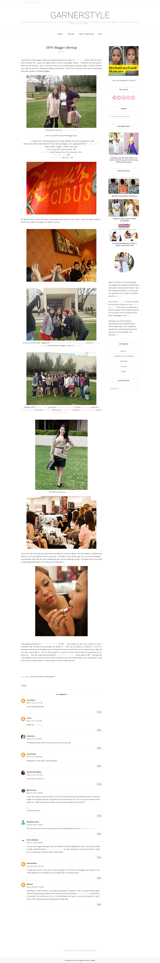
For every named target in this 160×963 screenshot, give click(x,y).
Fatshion (123, 361)
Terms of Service (77, 951)
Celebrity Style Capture (124, 356)
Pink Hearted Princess (70, 130)
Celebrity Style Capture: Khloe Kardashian (124, 220)
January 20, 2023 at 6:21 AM (35, 866)
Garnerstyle (80, 15)
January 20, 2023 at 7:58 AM (35, 887)
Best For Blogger (90, 960)
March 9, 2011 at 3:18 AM (34, 739)
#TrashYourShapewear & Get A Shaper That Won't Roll (124, 244)
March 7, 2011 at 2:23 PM (34, 721)
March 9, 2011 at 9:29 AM (34, 757)
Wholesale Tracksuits (87, 828)
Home (66, 951)
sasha (29, 718)
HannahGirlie (32, 863)
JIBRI (30, 141)
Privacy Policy (90, 951)
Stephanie (31, 736)
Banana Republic (56, 158)
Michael (30, 884)
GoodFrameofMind (34, 772)
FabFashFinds (85, 407)
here (128, 315)
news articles (38, 725)
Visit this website (84, 893)
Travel (123, 371)
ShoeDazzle (45, 152)
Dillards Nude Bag (59, 155)
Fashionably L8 (67, 410)
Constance (31, 700)
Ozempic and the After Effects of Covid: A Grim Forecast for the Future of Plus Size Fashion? (123, 160)
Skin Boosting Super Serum (66, 655)
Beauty (124, 351)
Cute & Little (79, 60)
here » (118, 335)
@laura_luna (31, 790)
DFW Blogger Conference (42, 677)
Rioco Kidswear (33, 840)
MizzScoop (47, 410)
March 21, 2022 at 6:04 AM (35, 843)
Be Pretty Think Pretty (87, 410)
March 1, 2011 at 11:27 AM (35, 703)
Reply (99, 712)
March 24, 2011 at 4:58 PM (35, 793)
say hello (122, 302)
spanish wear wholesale (54, 849)
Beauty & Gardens (41, 407)
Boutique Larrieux (93, 144)
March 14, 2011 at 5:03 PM (35, 775)
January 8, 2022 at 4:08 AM (35, 825)
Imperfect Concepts (27, 410)
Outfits (124, 366)
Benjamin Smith (33, 822)
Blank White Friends (61, 413)
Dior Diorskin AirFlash (50, 644)
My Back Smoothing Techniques (124, 196)
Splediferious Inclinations (65, 407)
